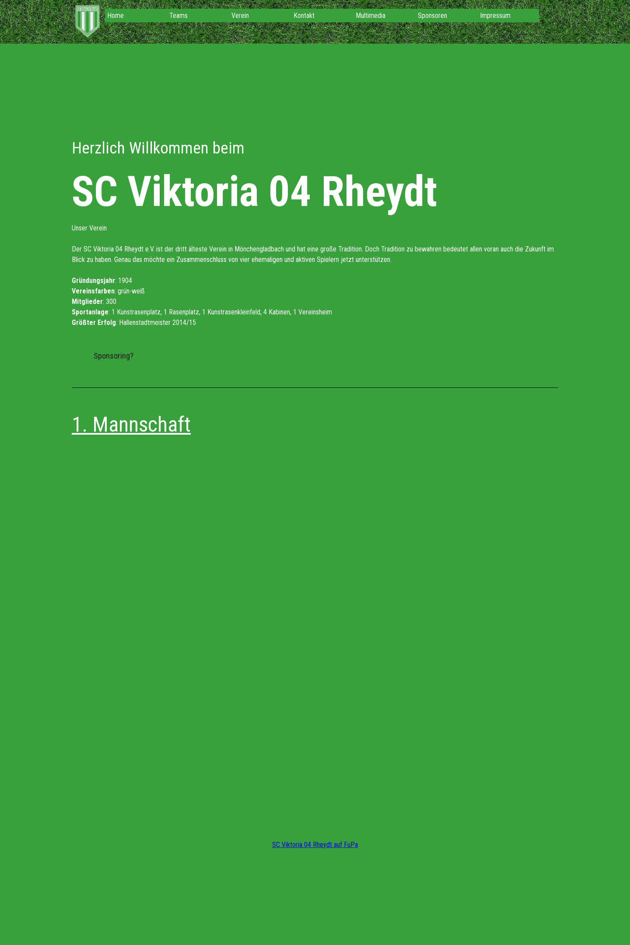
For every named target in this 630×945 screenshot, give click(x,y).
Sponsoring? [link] (113, 356)
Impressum (495, 15)
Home (115, 15)
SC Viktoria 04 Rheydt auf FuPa (315, 844)
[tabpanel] (315, 232)
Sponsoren (432, 15)
